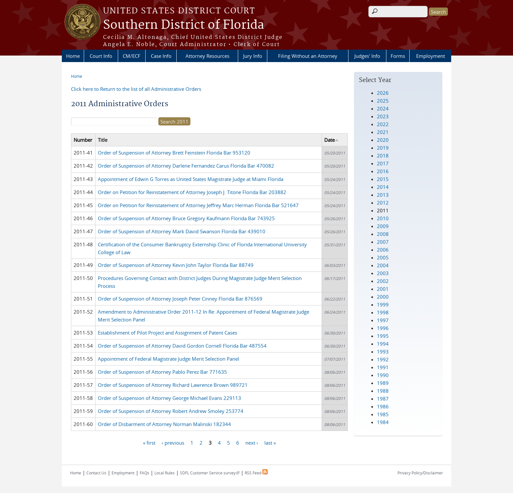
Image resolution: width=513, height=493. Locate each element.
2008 (383, 234)
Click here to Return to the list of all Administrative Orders (136, 89)
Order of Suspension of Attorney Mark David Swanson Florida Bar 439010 (181, 231)
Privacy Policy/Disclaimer (420, 472)
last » (270, 442)
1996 (383, 328)
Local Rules (164, 472)
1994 (383, 343)
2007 (383, 241)
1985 (383, 414)
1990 (383, 375)
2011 (383, 210)
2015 (383, 179)
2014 (383, 187)
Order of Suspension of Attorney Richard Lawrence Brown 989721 (173, 385)
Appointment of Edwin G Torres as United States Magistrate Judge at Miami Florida (190, 179)
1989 (383, 383)
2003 (383, 273)
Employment (430, 56)
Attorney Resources (207, 56)
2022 (383, 124)
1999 (383, 304)
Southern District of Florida (183, 25)
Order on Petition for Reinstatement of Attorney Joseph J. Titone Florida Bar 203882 (192, 192)
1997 (383, 320)
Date (331, 140)
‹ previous (173, 442)
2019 (383, 147)
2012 (383, 202)
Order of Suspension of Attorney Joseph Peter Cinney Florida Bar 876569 (180, 298)
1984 (383, 422)
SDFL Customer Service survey (209, 472)
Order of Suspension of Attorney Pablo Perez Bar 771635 (162, 372)
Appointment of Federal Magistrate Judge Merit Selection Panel (168, 358)
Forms (398, 56)
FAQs (144, 472)
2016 (383, 171)
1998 (383, 312)
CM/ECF (131, 56)
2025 (383, 100)
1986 (383, 406)
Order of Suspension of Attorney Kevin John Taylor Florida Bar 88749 (176, 265)
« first (149, 442)
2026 (383, 93)
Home (73, 56)
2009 (383, 226)
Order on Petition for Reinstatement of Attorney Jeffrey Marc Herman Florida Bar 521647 (198, 205)
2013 (383, 194)
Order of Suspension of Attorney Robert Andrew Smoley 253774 (170, 411)
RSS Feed (256, 472)
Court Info (101, 56)
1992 (383, 359)
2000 (383, 296)
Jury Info (252, 56)
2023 (383, 116)
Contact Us (96, 472)
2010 (383, 218)
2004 (383, 265)
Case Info (161, 56)
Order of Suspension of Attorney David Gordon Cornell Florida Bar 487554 (182, 345)
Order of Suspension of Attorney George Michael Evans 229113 (169, 398)
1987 (383, 398)
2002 (383, 281)
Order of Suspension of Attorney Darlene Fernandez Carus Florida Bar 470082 (186, 165)
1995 (383, 336)
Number (83, 140)
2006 (383, 249)
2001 (383, 289)
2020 (383, 140)
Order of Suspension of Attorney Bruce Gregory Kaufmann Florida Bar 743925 (186, 218)
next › (251, 442)
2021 (383, 132)
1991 (383, 367)
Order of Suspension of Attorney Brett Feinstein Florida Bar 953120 (174, 152)
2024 (383, 108)
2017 (383, 163)
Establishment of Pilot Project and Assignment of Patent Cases (167, 332)
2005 (383, 257)
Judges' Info (367, 56)
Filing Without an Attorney (307, 56)
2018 (383, 155)
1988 (383, 390)
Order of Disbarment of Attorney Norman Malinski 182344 (164, 424)
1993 (383, 351)
